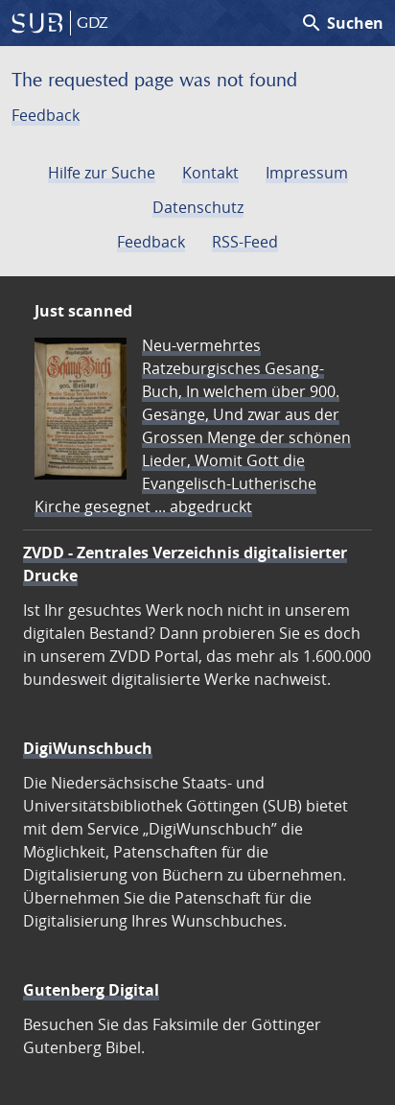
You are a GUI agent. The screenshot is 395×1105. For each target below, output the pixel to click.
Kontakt (210, 172)
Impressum (307, 172)
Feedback (46, 115)
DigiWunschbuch (87, 748)
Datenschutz (198, 207)
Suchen (341, 23)
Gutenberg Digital (91, 989)
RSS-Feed (245, 241)
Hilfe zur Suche (101, 172)
